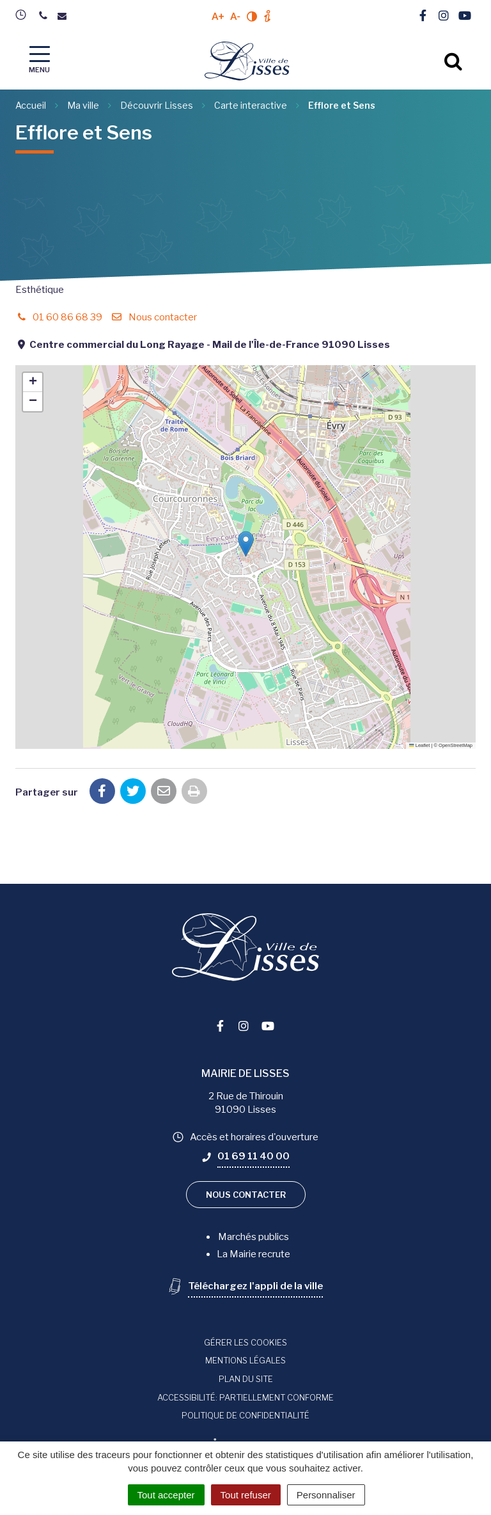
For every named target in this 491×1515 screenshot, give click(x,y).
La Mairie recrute (253, 1254)
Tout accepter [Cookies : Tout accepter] (166, 1494)
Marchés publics (253, 1237)
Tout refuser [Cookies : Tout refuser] (246, 1494)
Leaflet (419, 745)
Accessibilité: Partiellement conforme (245, 1397)
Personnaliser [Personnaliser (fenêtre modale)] (326, 1494)
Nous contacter (153, 317)
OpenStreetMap (455, 745)
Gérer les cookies (245, 1342)
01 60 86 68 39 (58, 317)
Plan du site (246, 1379)
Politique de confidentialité (245, 1415)
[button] (246, 544)
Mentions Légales (245, 1360)
